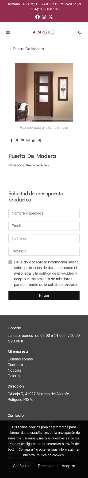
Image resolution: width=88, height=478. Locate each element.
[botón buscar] (80, 32)
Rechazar (46, 466)
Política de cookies (50, 455)
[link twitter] (50, 16)
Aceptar (68, 466)
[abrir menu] (8, 32)
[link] (44, 32)
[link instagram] (44, 16)
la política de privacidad (55, 273)
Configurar (21, 466)
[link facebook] (37, 16)
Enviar (44, 296)
